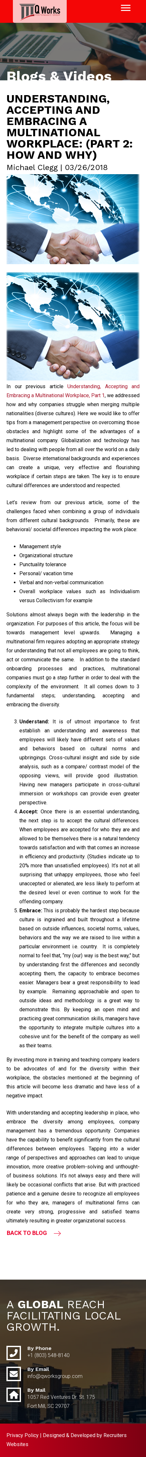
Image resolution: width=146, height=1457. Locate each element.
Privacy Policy (22, 1435)
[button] (33, 1233)
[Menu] (125, 8)
